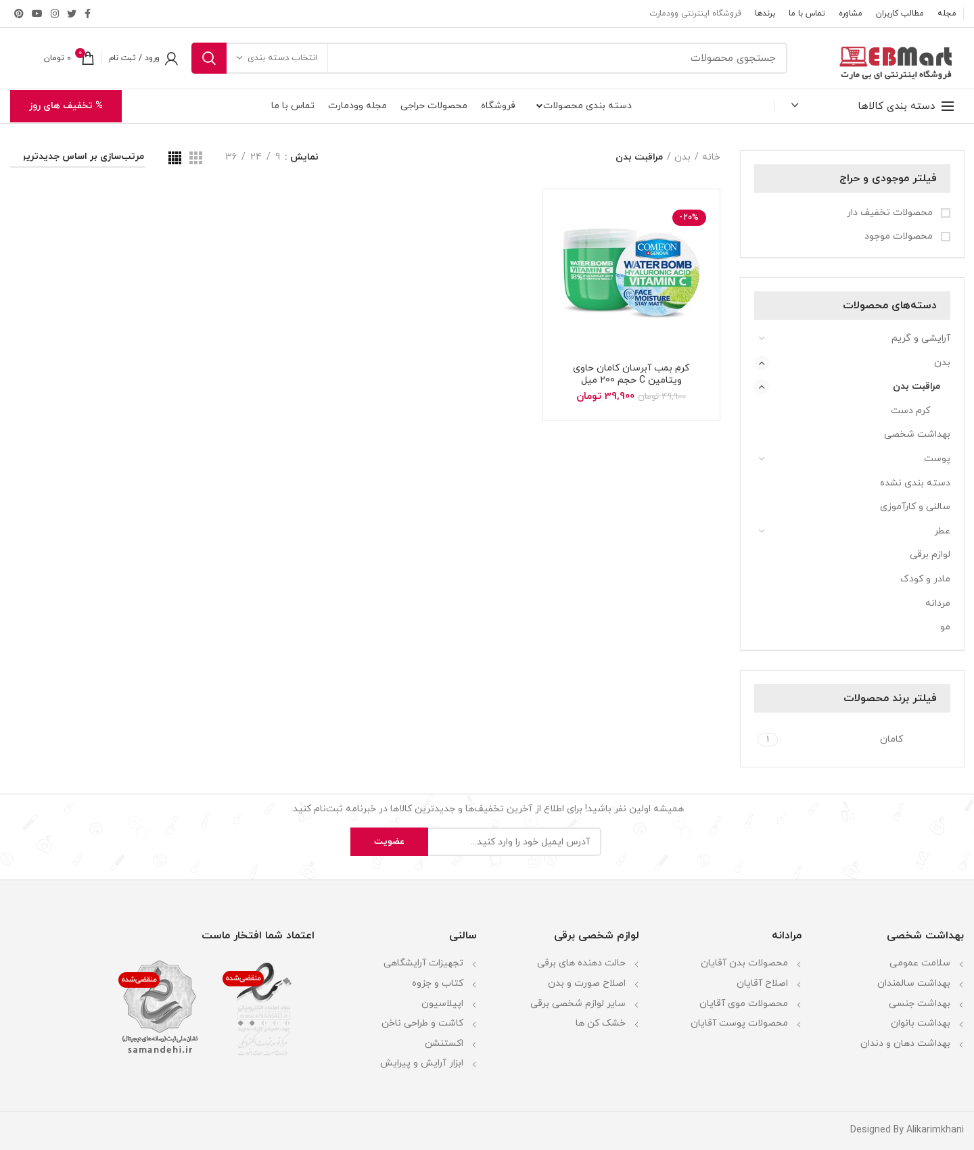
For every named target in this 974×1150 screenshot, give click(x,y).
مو (945, 627)
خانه (711, 157)
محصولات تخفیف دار (891, 212)
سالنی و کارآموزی (915, 506)
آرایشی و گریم (920, 338)
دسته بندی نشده (915, 483)
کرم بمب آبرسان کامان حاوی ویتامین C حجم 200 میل (631, 374)
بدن (942, 362)
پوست (937, 458)
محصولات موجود (899, 236)
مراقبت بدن (916, 386)
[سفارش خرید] (77, 159)
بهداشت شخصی (917, 434)
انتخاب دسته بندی (282, 58)
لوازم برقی (930, 554)
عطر (942, 531)
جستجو (209, 58)
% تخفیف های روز (66, 105)
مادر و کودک (925, 579)
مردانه (937, 603)
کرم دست (910, 410)
